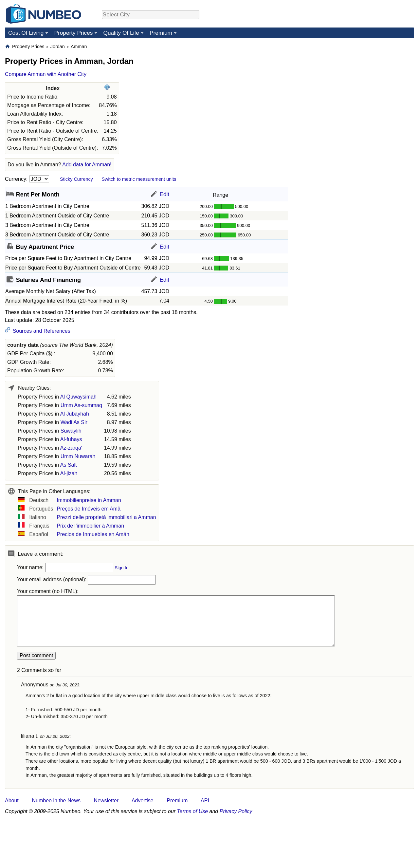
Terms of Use (192, 811)
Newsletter (106, 800)
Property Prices (73, 32)
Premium (161, 32)
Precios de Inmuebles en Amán (93, 534)
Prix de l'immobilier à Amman (90, 526)
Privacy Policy (236, 811)
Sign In (121, 567)
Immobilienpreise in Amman (89, 500)
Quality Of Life (121, 32)
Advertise (143, 800)
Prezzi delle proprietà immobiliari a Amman (106, 517)
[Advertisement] (365, 84)
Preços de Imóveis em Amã (88, 509)
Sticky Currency (76, 179)
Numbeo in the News (56, 800)
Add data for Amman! (86, 164)
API (205, 800)
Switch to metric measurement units (138, 179)
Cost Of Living (26, 32)
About (12, 800)
